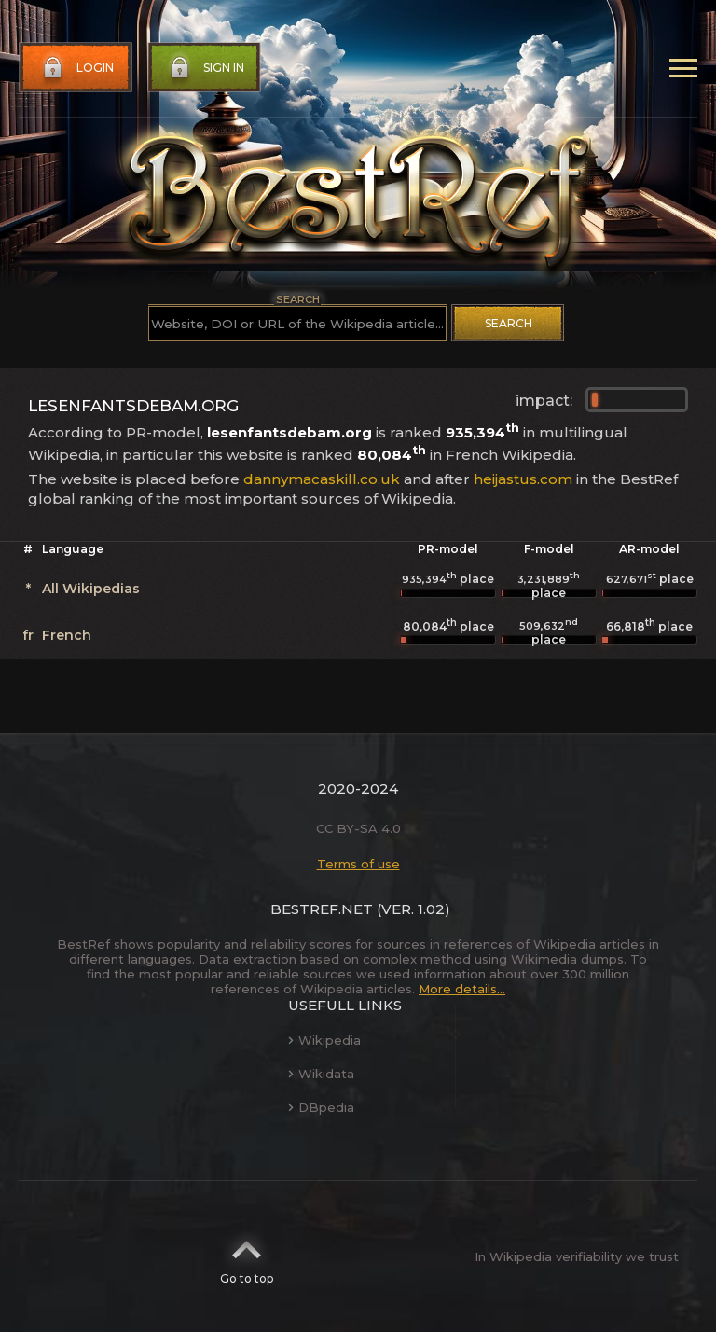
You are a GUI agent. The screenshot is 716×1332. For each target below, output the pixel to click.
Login (76, 68)
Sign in (205, 68)
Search (508, 323)
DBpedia (321, 1107)
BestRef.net (321, 909)
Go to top (246, 1256)
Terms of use (358, 863)
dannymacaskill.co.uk (321, 479)
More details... (462, 988)
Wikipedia (324, 1040)
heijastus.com (523, 479)
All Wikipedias (91, 588)
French (66, 635)
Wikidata (321, 1073)
